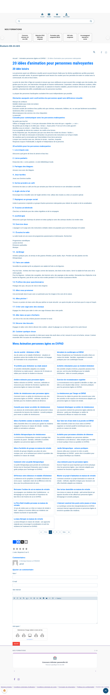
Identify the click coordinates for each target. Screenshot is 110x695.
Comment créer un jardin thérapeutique (29, 462)
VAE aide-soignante (70, 36)
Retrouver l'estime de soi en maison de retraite (32, 490)
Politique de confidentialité (86, 687)
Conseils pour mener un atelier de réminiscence (32, 407)
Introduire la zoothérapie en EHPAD (70, 352)
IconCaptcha (29, 639)
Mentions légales (6, 687)
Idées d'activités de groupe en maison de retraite (32, 449)
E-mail (15, 582)
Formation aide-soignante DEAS (55, 36)
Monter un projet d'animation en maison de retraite (76, 476)
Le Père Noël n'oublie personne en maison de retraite (31, 504)
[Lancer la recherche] (91, 21)
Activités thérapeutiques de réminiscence (30, 435)
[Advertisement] (39, 7)
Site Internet (17, 590)
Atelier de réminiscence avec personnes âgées (31, 394)
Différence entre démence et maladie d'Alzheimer (33, 476)
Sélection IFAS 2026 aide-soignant (39, 37)
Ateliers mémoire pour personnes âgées (29, 380)
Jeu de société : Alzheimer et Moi (26, 352)
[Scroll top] (105, 690)
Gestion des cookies (103, 688)
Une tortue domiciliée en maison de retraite (73, 490)
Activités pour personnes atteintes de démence (75, 435)
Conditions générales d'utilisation (25, 687)
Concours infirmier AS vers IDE (25, 37)
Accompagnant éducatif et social (85, 37)
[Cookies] (4, 690)
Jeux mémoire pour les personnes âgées (72, 462)
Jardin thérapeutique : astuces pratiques (72, 449)
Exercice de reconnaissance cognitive (71, 380)
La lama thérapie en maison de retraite (28, 519)
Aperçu (58, 599)
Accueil (15, 59)
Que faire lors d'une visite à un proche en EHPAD (75, 421)
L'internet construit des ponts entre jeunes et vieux (76, 503)
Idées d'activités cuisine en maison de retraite (31, 421)
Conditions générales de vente (47, 687)
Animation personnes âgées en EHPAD (32, 59)
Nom (14, 574)
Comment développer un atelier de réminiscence (75, 407)
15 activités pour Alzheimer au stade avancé (30, 366)
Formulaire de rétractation (67, 687)
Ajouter (16, 644)
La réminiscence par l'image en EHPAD (71, 394)
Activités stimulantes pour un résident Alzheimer (75, 366)
